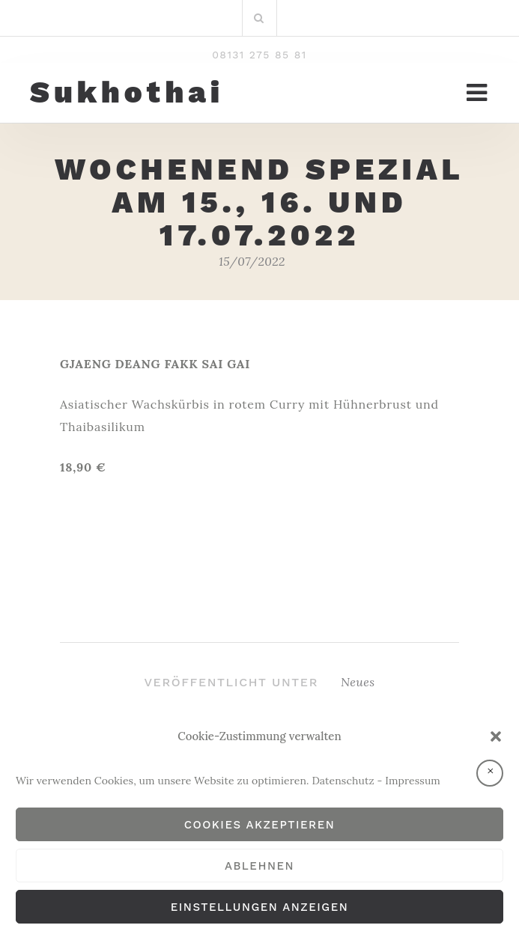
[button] (495, 736)
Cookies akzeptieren (260, 824)
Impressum (412, 780)
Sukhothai (127, 93)
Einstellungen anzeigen (259, 907)
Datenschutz (343, 780)
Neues (358, 681)
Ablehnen (259, 866)
